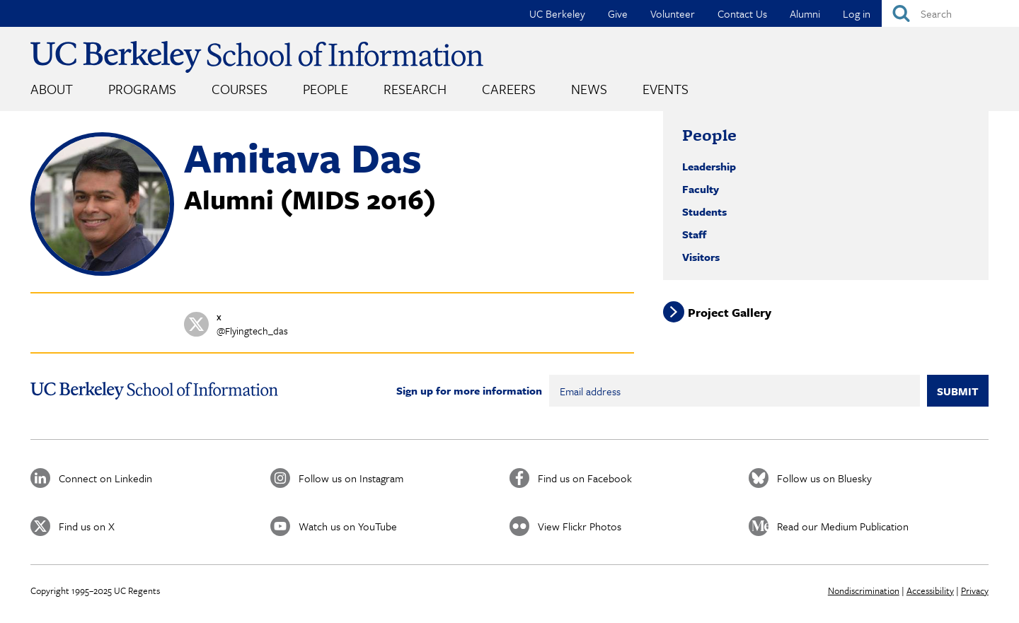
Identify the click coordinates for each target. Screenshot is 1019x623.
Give (618, 13)
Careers (509, 88)
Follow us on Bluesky (824, 478)
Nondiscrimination (863, 590)
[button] (101, 271)
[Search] (950, 13)
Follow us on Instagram (351, 478)
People (325, 88)
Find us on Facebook (585, 478)
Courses (239, 88)
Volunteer (672, 13)
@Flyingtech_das (252, 330)
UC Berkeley (557, 13)
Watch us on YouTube (348, 526)
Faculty (700, 189)
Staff (694, 234)
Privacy (975, 590)
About (51, 88)
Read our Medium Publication (843, 526)
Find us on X (87, 526)
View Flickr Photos (579, 526)
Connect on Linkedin (105, 478)
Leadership (709, 166)
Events (666, 88)
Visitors (701, 256)
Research (415, 88)
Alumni (805, 13)
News (589, 88)
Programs (142, 88)
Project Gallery (729, 312)
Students (704, 211)
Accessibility (930, 590)
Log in (856, 13)
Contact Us (742, 13)
